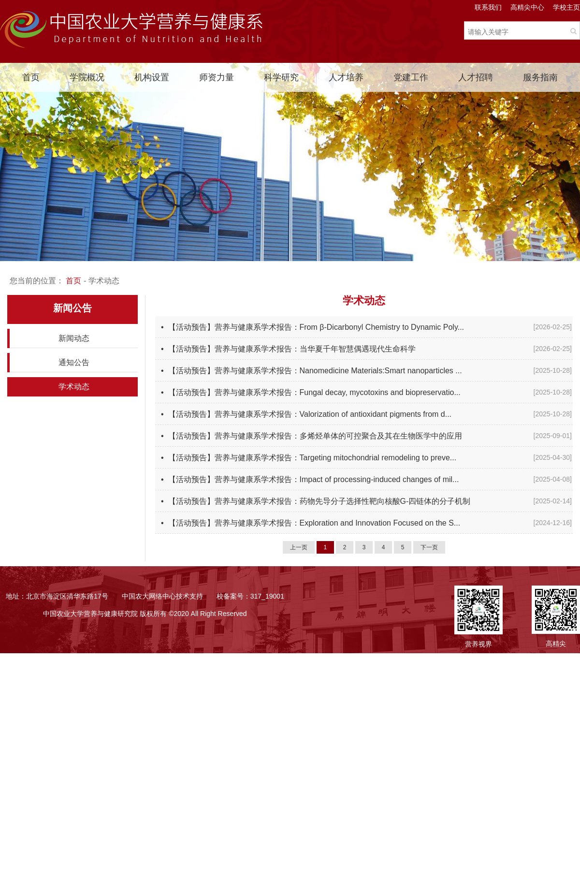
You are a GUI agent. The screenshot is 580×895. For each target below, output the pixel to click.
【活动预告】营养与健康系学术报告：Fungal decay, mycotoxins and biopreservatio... (314, 392)
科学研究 (281, 77)
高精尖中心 (527, 7)
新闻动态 (73, 338)
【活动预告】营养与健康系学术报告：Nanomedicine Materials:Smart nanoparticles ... (315, 371)
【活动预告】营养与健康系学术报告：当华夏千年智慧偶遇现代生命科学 (292, 349)
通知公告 (73, 362)
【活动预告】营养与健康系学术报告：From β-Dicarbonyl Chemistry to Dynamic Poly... (316, 327)
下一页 (429, 547)
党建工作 (410, 77)
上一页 (298, 547)
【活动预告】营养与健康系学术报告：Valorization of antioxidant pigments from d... (310, 414)
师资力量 (216, 77)
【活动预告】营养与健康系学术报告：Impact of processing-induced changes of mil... (313, 479)
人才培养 (346, 77)
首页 (31, 77)
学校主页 (566, 7)
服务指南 (540, 77)
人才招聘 (475, 77)
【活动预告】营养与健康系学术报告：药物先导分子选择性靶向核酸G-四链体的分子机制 (319, 501)
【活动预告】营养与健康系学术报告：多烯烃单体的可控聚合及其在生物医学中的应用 (315, 436)
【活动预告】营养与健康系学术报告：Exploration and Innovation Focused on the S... (314, 523)
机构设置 (151, 77)
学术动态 (73, 386)
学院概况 (87, 77)
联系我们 (488, 7)
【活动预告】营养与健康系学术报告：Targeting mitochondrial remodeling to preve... (312, 458)
